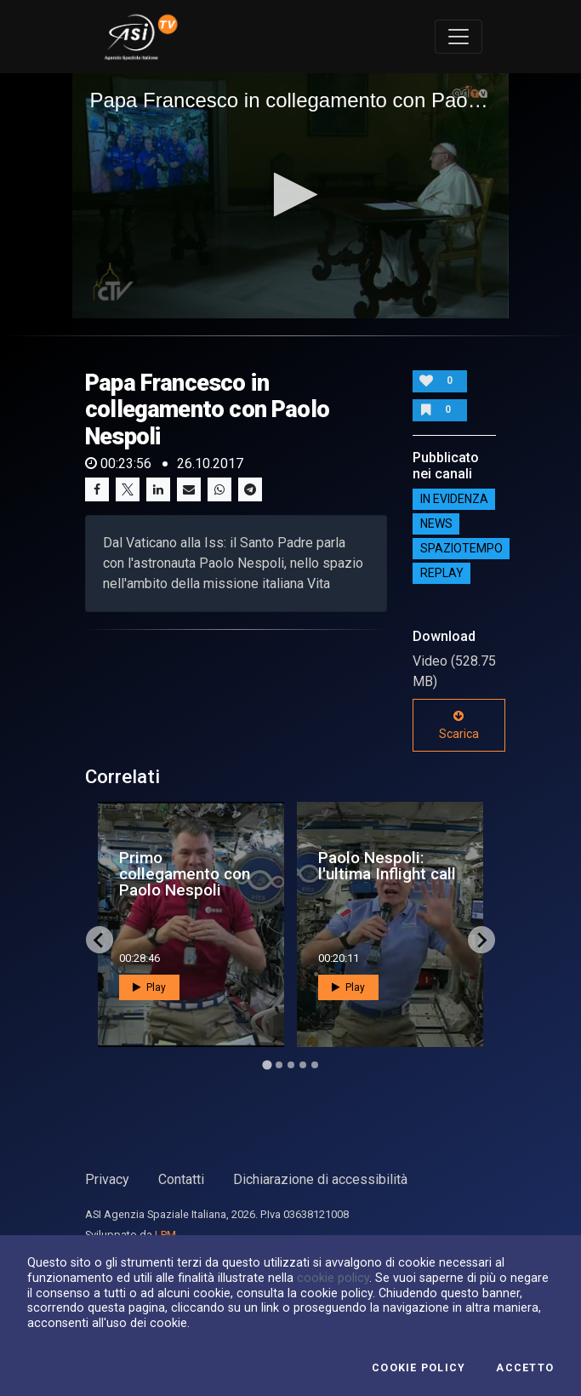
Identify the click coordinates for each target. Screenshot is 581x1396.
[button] (290, 194)
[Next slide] (481, 939)
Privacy (107, 1179)
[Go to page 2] (279, 1064)
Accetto (525, 1368)
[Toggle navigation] (458, 37)
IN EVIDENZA (454, 499)
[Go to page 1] (266, 1065)
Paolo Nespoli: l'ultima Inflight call (387, 866)
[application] (290, 195)
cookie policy (333, 1277)
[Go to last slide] (99, 939)
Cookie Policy (418, 1368)
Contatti (181, 1179)
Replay (442, 573)
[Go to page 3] (291, 1064)
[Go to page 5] (314, 1064)
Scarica (459, 725)
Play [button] (149, 987)
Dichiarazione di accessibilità (320, 1179)
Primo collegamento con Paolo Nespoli (184, 874)
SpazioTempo (461, 548)
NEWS (436, 523)
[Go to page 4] (302, 1064)
